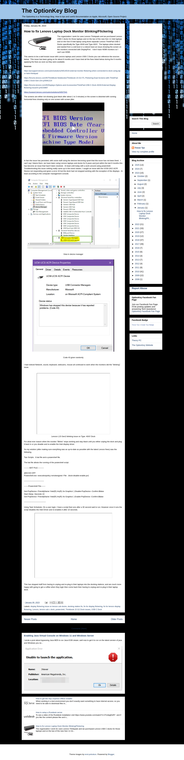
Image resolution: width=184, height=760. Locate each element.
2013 (137, 260)
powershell (60, 609)
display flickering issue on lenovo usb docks (49, 606)
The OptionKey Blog (49, 10)
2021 (137, 228)
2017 (137, 244)
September (142, 180)
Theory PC (136, 340)
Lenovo (35, 609)
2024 (137, 169)
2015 (137, 252)
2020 (137, 232)
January (141, 208)
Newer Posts (30, 619)
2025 (137, 165)
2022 (137, 224)
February (141, 204)
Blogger (111, 754)
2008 (137, 279)
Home (74, 619)
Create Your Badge (147, 325)
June (139, 192)
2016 (137, 248)
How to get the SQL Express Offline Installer (54, 698)
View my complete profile (143, 152)
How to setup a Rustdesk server (49, 712)
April (139, 196)
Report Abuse (139, 288)
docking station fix (75, 606)
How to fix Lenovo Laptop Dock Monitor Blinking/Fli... (145, 215)
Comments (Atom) (79, 628)
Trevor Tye (140, 148)
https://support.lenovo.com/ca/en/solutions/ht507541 (45, 92)
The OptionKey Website (142, 345)
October (141, 176)
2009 (137, 275)
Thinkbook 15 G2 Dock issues (78, 609)
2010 (137, 271)
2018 (137, 240)
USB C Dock (96, 609)
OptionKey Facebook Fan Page (146, 311)
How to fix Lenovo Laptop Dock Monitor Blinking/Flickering (68, 31)
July (139, 188)
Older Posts (117, 619)
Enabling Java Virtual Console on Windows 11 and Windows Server (59, 635)
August (140, 184)
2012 (137, 263)
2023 (137, 173)
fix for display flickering (93, 606)
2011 (137, 267)
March (140, 200)
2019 (137, 236)
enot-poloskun (90, 754)
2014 (137, 256)
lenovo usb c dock (47, 609)
